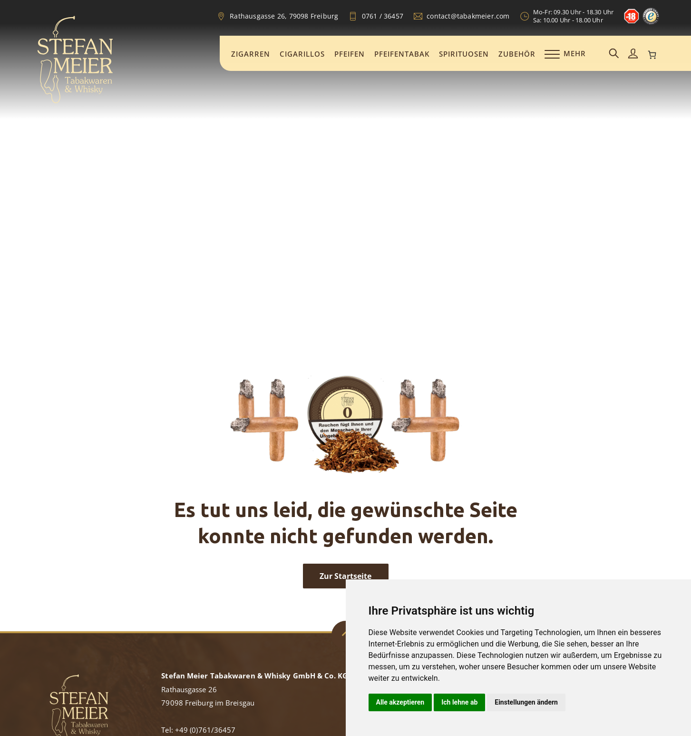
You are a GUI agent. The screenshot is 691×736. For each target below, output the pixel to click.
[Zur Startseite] (75, 102)
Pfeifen (349, 54)
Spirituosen (464, 54)
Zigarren (250, 54)
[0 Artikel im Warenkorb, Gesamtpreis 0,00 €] (652, 55)
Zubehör (516, 54)
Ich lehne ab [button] (459, 702)
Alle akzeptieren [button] (400, 702)
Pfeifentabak (401, 54)
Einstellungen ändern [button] (526, 702)
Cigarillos (302, 54)
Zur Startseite (345, 576)
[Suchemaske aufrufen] (614, 54)
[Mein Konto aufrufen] (633, 54)
